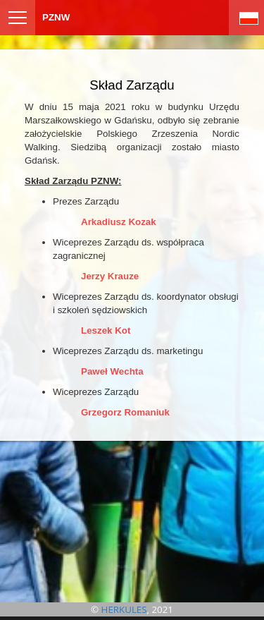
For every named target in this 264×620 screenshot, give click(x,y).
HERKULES (124, 609)
